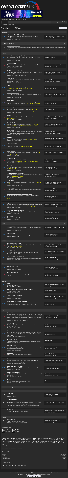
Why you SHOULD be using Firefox (53, 244)
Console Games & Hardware (14, 295)
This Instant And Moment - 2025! (52, 420)
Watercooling (10, 100)
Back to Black (48, 333)
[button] (16, 22)
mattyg (56, 259)
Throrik (56, 229)
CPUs (8, 85)
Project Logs (10, 78)
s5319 (64, 458)
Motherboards (10, 107)
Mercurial (55, 253)
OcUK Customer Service (8, 43)
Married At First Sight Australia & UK (53, 367)
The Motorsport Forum (23, 333)
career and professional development (32, 315)
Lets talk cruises (48, 340)
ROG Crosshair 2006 (50, 109)
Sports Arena (10, 359)
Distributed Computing (7, 387)
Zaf (53, 304)
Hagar (53, 422)
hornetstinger (56, 168)
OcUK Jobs (10, 393)
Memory (9, 115)
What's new (12, 22)
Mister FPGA (48, 303)
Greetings (47, 324)
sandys (55, 197)
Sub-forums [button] (23, 75)
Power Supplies (11, 188)
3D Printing (10, 216)
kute (54, 125)
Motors (9, 330)
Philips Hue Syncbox (50, 267)
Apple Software (11, 233)
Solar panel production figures (52, 347)
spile (56, 190)
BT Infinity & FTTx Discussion (52, 174)
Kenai (8, 438)
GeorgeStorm (56, 362)
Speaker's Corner (32, 317)
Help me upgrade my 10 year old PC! (54, 72)
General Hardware (11, 63)
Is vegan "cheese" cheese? (51, 315)
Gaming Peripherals (12, 143)
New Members (10, 323)
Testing (9, 379)
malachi (54, 88)
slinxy (56, 235)
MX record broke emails (50, 257)
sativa (52, 382)
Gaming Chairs (11, 151)
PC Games (10, 283)
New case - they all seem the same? (53, 182)
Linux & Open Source (12, 250)
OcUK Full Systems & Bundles (15, 70)
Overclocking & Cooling (13, 93)
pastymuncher (58, 111)
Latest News (5, 32)
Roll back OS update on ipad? (52, 234)
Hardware (4, 53)
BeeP (56, 37)
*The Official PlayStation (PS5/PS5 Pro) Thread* (56, 296)
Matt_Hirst (57, 81)
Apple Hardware (11, 226)
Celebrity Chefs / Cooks (50, 353)
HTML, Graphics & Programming (15, 256)
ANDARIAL (55, 375)
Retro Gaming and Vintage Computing (17, 301)
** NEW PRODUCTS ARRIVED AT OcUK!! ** (55, 36)
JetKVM (47, 211)
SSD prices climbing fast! (51, 160)
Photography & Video (12, 272)
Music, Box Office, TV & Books (15, 366)
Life (3, 310)
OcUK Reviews (11, 409)
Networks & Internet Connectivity (15, 173)
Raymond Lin (58, 146)
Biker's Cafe (10, 335)
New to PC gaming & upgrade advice (16, 56)
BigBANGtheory (57, 133)
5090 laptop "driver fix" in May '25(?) (53, 204)
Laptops (9, 203)
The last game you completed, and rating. (55, 284)
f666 (54, 348)
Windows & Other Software (14, 243)
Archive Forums (11, 419)
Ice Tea (54, 355)
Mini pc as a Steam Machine (51, 196)
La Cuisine (10, 353)
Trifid (54, 334)
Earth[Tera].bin (58, 268)
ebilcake (55, 246)
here (48, 47)
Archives (4, 417)
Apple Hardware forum (12, 206)
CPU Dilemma (48, 87)
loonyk (54, 103)
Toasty (54, 96)
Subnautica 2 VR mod (50, 131)
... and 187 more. (6, 445)
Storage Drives (11, 158)
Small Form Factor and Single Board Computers (19, 194)
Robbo (52, 73)
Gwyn (56, 66)
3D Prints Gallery (49, 217)
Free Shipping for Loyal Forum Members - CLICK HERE (14, 19)
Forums (5, 22)
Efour (54, 342)
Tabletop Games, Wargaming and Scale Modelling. (20, 289)
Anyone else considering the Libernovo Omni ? (56, 152)
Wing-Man (54, 404)
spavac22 (55, 183)
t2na (56, 139)
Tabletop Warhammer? (50, 290)
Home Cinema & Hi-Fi (12, 266)
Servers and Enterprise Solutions (15, 210)
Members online (6, 436)
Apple (3, 223)
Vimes (54, 176)
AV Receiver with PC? (50, 167)
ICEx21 (54, 286)
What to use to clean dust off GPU (53, 64)
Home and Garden (11, 345)
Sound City (10, 165)
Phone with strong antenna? (51, 373)
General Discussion (12, 313)
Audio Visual (5, 264)
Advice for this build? (50, 57)
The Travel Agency (12, 339)
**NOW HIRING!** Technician (52, 394)
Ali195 (56, 275)
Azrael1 (56, 154)
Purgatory (55, 118)
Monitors (9, 137)
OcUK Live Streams (12, 399)
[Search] (64, 22)
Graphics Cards (11, 122)
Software (4, 240)
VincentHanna (55, 368)
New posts (4, 24)
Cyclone (57, 218)
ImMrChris (54, 441)
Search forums (11, 24)
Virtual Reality (10, 130)
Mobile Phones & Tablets (13, 372)
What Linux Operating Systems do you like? (55, 251)
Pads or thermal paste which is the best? (54, 94)
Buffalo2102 (56, 212)
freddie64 (55, 59)
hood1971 (55, 317)
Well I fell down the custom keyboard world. (55, 145)
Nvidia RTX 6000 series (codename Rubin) (55, 124)
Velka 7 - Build (48, 79)
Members (20, 22)
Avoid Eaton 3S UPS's (50, 188)
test (45, 380)
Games (4, 281)
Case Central (10, 180)
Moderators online (6, 427)
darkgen (55, 298)
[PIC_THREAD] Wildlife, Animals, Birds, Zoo (55, 274)
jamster (53, 412)
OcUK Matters (5, 391)
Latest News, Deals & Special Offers (16, 34)
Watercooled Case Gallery (51, 102)
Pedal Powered (34, 362)
